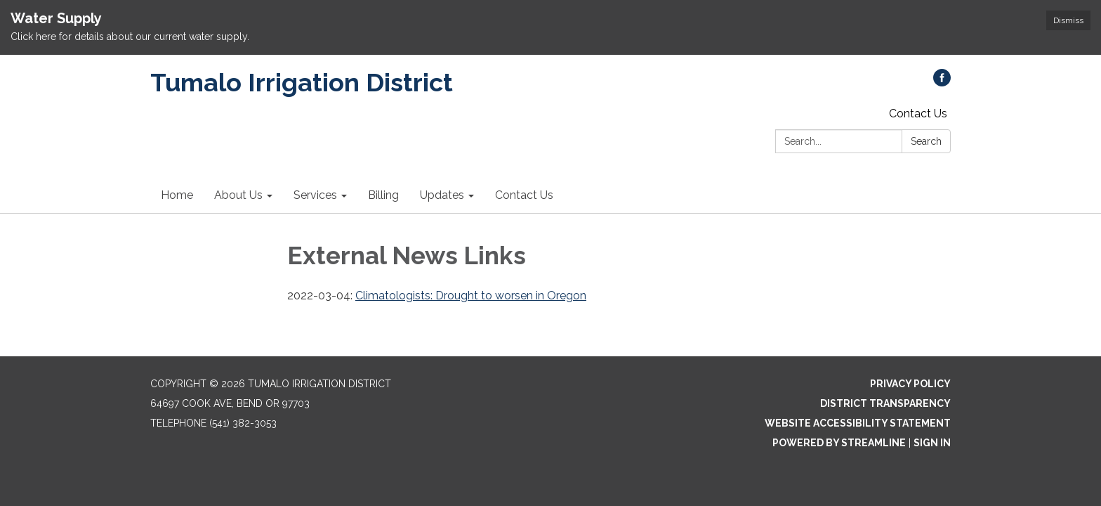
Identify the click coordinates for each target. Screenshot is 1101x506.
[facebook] (942, 82)
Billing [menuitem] (383, 195)
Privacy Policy (910, 383)
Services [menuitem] (315, 195)
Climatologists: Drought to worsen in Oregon (470, 295)
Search (926, 141)
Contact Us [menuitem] (524, 195)
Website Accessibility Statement (858, 423)
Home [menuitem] (177, 195)
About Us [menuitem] (238, 195)
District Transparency (885, 403)
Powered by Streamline (839, 442)
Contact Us (918, 113)
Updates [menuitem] (442, 195)
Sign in (932, 442)
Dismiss (1068, 20)
